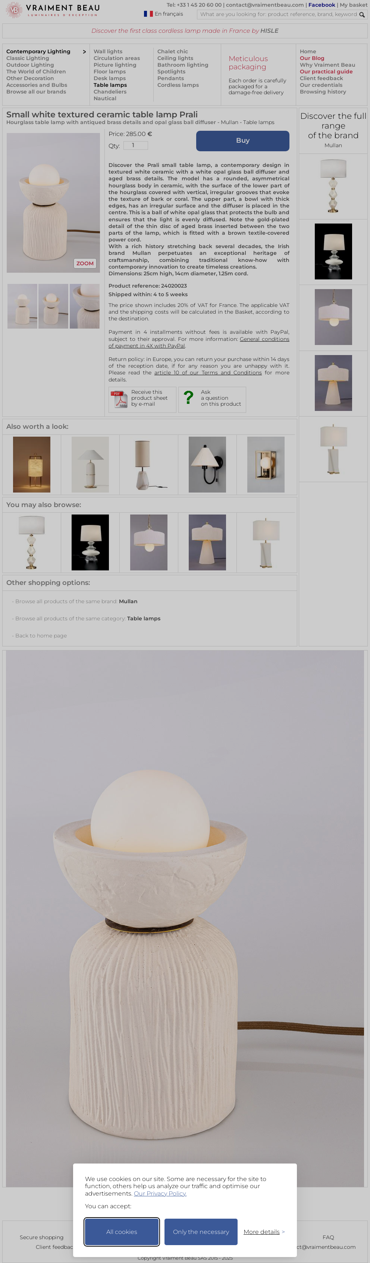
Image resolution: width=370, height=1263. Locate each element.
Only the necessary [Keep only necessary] (201, 1231)
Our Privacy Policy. (160, 1193)
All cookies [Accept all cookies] (121, 1231)
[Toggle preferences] (261, 1232)
